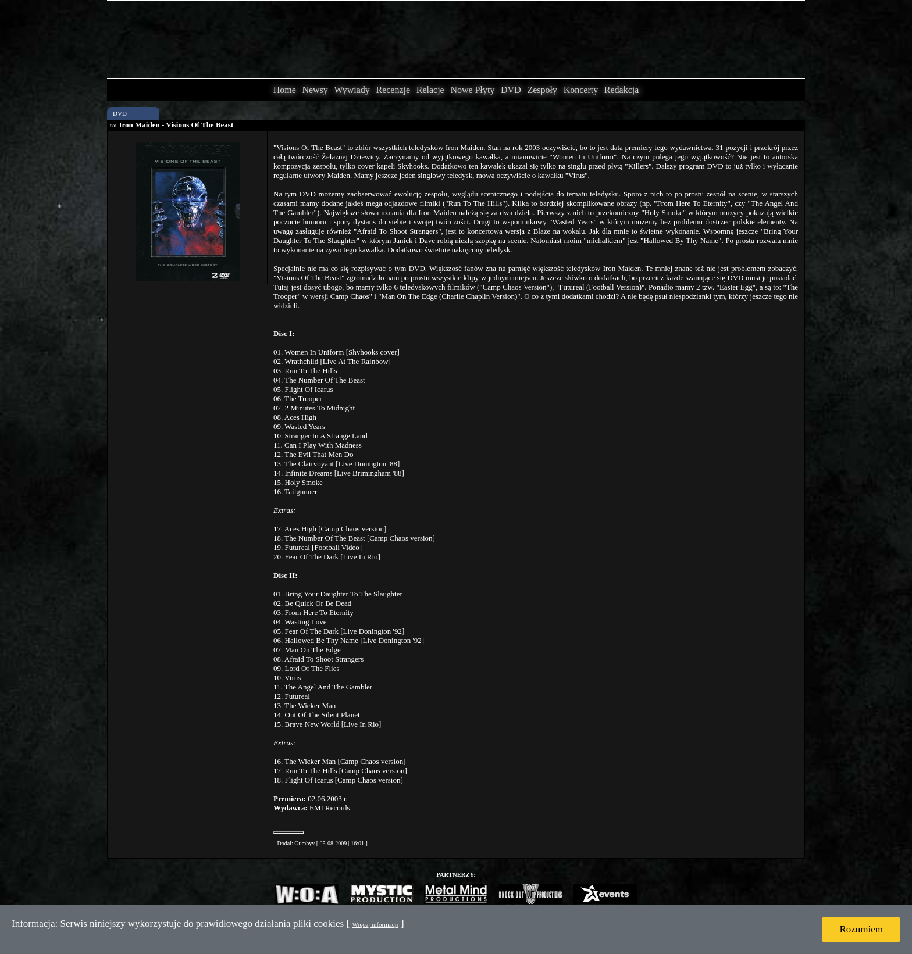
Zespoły (542, 90)
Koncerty (581, 90)
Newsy (314, 90)
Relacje (430, 90)
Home (284, 90)
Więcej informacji (375, 924)
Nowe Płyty (472, 90)
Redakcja (621, 90)
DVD (511, 90)
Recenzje (393, 90)
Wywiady (352, 90)
